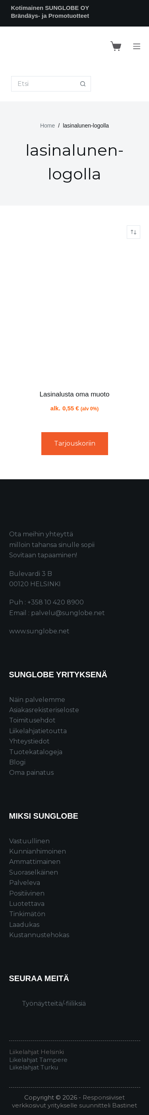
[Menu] (136, 46)
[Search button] (83, 83)
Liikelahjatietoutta (38, 731)
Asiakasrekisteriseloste (44, 710)
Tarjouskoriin (74, 443)
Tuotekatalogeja (35, 752)
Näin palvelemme (37, 699)
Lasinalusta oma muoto (75, 394)
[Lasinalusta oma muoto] (74, 314)
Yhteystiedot (29, 741)
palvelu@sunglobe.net (68, 613)
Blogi (17, 762)
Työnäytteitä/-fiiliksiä (54, 1003)
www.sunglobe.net (39, 631)
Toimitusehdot (32, 720)
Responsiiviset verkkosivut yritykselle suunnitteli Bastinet (74, 1101)
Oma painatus (31, 772)
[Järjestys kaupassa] (133, 232)
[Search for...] (43, 83)
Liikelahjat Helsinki (36, 1052)
